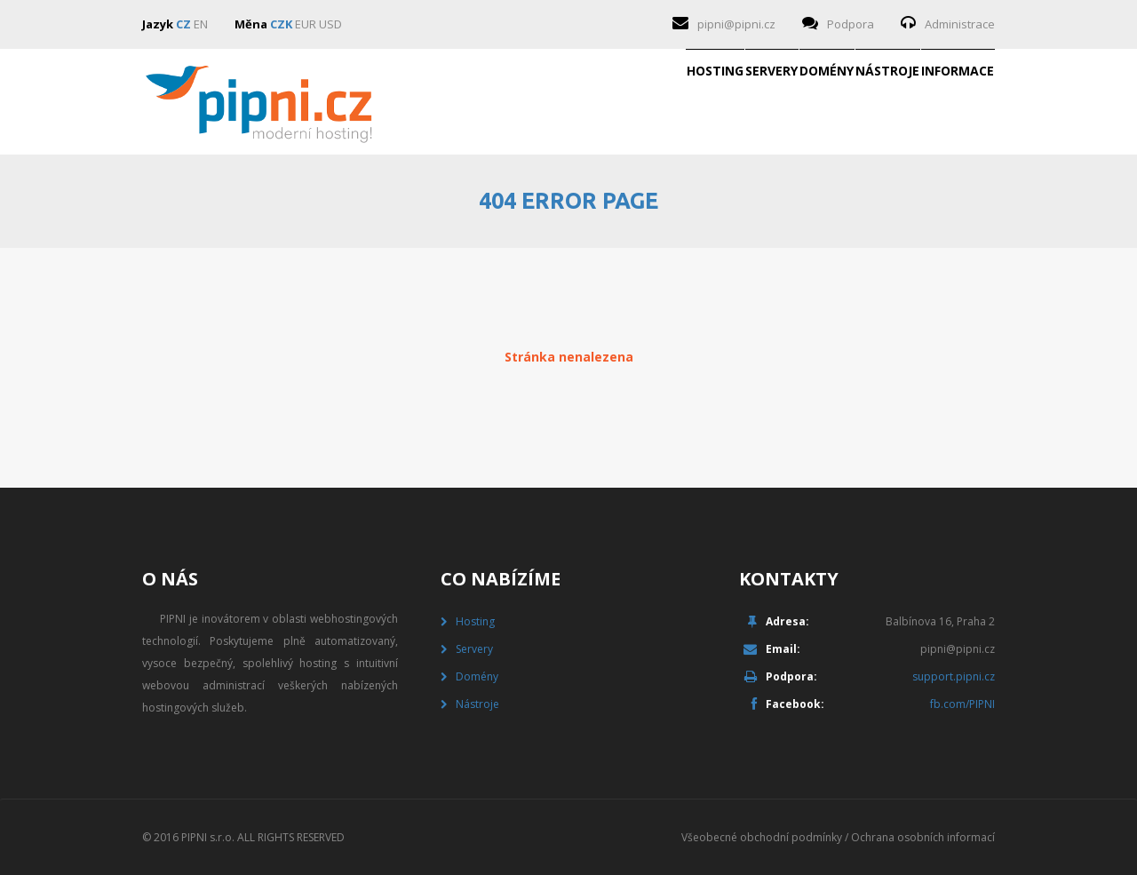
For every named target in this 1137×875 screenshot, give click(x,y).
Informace (929, 102)
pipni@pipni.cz (736, 24)
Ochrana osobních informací (923, 837)
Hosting (459, 102)
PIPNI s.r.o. (208, 837)
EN (201, 24)
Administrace (960, 24)
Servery (572, 102)
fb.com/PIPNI (962, 704)
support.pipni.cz (953, 676)
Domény (684, 102)
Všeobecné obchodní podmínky (761, 837)
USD (330, 24)
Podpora (850, 24)
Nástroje (802, 102)
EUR (305, 24)
